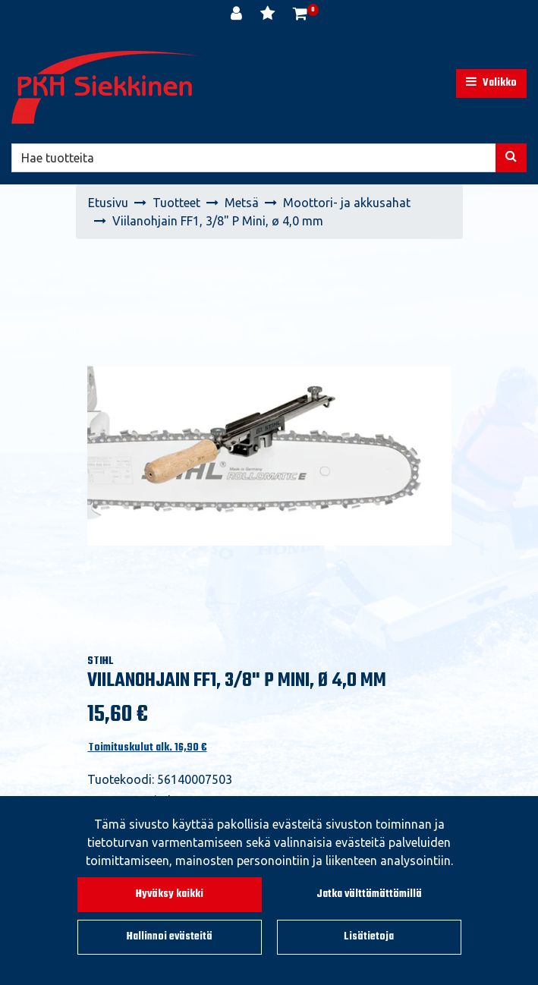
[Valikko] (491, 83)
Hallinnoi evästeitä (169, 937)
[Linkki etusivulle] (106, 87)
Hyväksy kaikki (169, 894)
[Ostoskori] (300, 15)
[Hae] (253, 157)
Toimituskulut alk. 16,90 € (147, 748)
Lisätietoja (369, 937)
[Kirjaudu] (238, 15)
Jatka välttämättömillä (369, 894)
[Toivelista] (269, 15)
